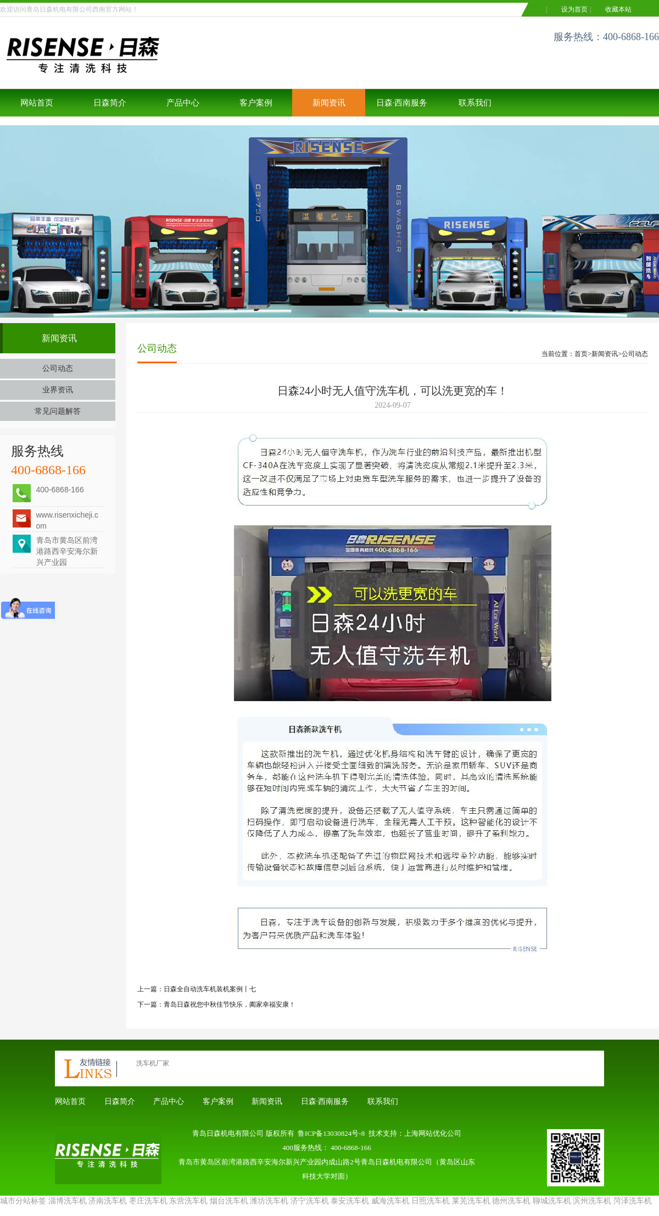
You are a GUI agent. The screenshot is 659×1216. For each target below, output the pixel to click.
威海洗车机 (390, 1201)
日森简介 (109, 102)
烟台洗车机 (229, 1201)
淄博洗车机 (67, 1201)
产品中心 (182, 102)
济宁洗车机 (310, 1201)
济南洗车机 (107, 1201)
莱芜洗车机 (471, 1201)
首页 (581, 354)
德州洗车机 (511, 1201)
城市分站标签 (23, 1201)
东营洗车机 (188, 1201)
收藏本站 (618, 9)
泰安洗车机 (350, 1201)
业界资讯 (57, 390)
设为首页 (574, 9)
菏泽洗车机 (632, 1201)
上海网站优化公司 (432, 1133)
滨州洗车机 (592, 1201)
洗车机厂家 (152, 1063)
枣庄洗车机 (148, 1201)
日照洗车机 (430, 1201)
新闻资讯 (328, 102)
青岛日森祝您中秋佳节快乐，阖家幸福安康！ (229, 1004)
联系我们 (475, 102)
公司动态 (57, 368)
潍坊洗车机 (269, 1201)
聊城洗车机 (552, 1201)
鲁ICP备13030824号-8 (331, 1133)
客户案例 (255, 102)
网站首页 (36, 102)
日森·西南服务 (402, 102)
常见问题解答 (58, 411)
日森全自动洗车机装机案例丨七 (210, 989)
